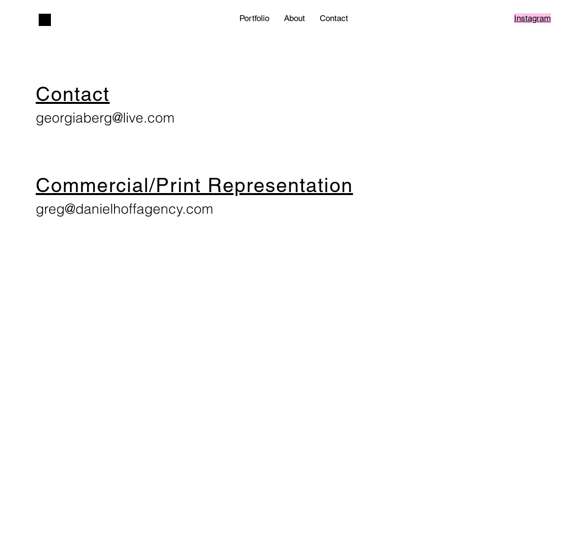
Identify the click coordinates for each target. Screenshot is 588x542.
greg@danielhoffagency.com (124, 208)
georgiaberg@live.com (105, 117)
